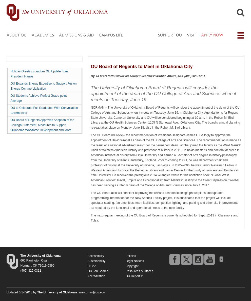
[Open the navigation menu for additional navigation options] (241, 35)
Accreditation (96, 276)
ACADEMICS (43, 35)
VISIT (191, 35)
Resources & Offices (139, 271)
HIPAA (92, 266)
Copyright (132, 266)
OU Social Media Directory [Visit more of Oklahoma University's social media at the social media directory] (221, 259)
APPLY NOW (212, 35)
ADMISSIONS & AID (76, 35)
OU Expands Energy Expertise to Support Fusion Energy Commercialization (44, 86)
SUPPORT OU (170, 35)
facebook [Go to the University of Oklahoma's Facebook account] (174, 259)
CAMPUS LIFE (111, 35)
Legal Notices (135, 261)
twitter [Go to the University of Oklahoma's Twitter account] (186, 259)
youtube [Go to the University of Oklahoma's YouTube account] (209, 259)
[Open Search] (240, 14)
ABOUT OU (17, 35)
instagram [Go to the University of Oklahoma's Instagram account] (198, 259)
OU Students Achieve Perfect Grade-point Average (39, 98)
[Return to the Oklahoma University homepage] (41, 255)
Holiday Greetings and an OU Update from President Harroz (39, 74)
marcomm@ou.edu (92, 292)
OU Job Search (98, 271)
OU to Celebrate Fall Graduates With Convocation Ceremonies (44, 110)
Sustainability (97, 261)
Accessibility (96, 256)
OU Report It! (135, 276)
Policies (131, 256)
